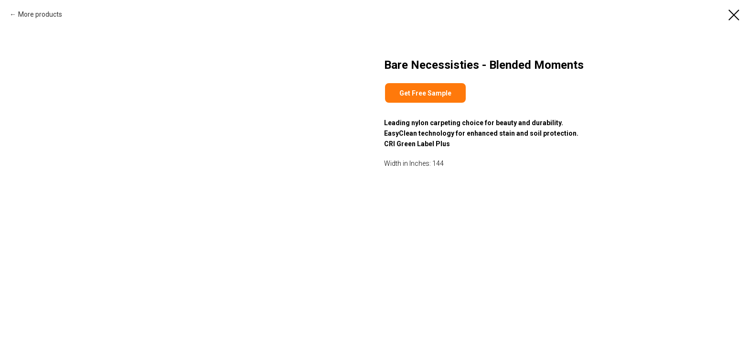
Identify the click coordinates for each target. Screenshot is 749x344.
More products (40, 14)
